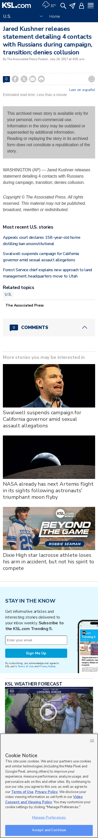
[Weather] (49, 5)
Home (54, 16)
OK (92, 741)
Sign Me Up (36, 653)
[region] (49, 785)
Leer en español (82, 90)
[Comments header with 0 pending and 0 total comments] (49, 327)
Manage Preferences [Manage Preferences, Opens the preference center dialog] (49, 817)
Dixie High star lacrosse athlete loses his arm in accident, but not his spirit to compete (48, 562)
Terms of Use (25, 666)
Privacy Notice (47, 666)
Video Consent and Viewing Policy (44, 800)
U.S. (8, 294)
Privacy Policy (46, 792)
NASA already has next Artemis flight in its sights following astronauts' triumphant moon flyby (48, 490)
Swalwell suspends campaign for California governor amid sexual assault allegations (42, 419)
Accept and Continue (49, 830)
